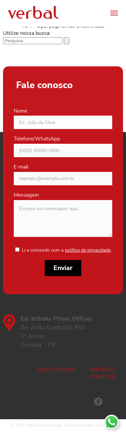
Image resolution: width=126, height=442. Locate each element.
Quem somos (56, 369)
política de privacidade (88, 250)
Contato (103, 377)
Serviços (102, 369)
